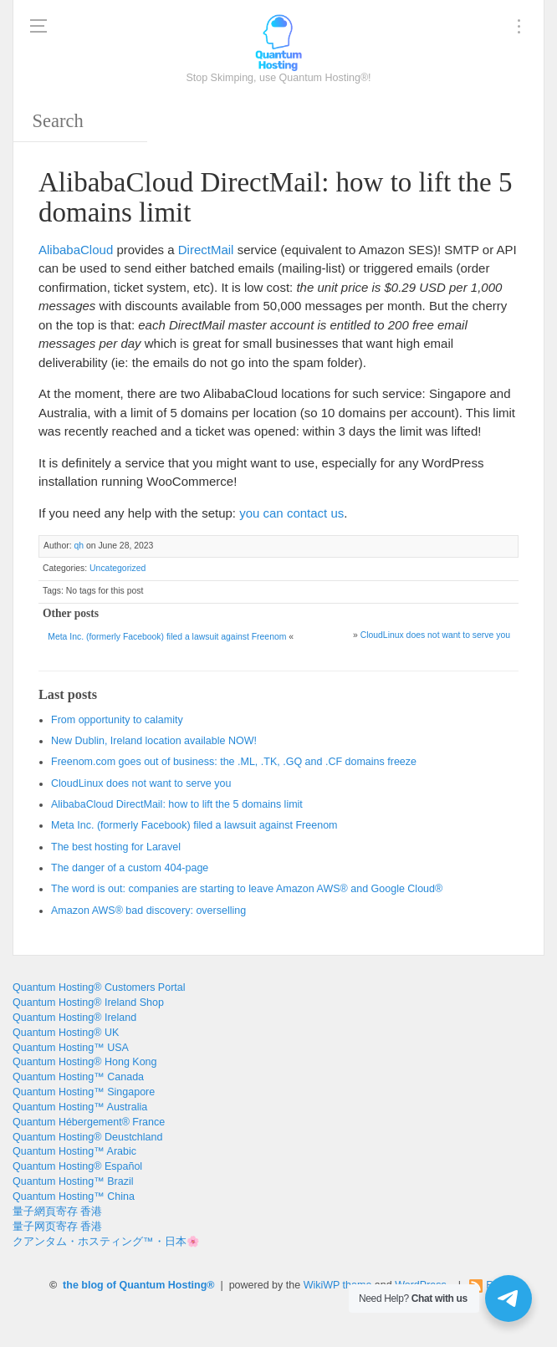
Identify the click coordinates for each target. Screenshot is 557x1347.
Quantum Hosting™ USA (71, 1048)
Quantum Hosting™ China (74, 1196)
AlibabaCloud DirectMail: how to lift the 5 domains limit (177, 804)
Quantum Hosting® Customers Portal (99, 987)
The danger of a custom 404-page (129, 868)
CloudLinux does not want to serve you (435, 635)
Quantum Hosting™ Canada (78, 1077)
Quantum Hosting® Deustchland (87, 1137)
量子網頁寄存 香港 (57, 1211)
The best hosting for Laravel (116, 847)
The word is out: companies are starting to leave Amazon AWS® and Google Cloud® (246, 889)
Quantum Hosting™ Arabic (74, 1151)
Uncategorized (117, 568)
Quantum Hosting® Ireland (74, 1017)
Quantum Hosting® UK (66, 1032)
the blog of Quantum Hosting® (138, 1285)
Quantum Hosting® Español (77, 1166)
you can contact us (291, 513)
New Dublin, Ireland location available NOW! (154, 741)
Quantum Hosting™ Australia (80, 1107)
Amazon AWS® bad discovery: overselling (148, 910)
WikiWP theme (338, 1285)
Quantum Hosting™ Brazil (73, 1181)
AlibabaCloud (75, 249)
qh (79, 545)
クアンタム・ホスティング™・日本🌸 (106, 1242)
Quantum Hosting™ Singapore (84, 1092)
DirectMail (206, 249)
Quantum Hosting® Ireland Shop (88, 1002)
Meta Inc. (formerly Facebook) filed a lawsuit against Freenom (167, 636)
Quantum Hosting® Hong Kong (85, 1062)
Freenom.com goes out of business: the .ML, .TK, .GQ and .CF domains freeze (233, 762)
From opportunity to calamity (117, 720)
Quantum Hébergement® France (89, 1122)
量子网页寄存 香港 (57, 1226)
